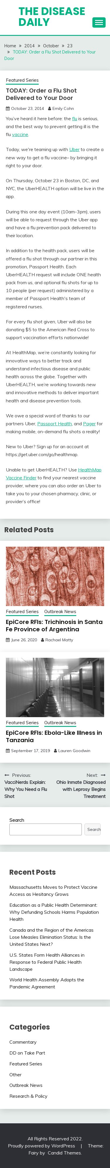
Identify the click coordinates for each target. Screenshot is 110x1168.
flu (74, 118)
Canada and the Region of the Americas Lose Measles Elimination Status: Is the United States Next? (51, 937)
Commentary (23, 1042)
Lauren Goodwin (74, 750)
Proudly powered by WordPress (42, 1146)
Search (16, 820)
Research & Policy (28, 1096)
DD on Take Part (27, 1053)
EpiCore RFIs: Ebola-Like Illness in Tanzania (54, 736)
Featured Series (22, 80)
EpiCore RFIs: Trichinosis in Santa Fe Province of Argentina (54, 625)
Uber (74, 149)
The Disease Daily (51, 17)
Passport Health (54, 423)
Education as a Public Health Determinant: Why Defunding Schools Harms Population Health (54, 912)
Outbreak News (60, 611)
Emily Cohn (63, 108)
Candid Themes (64, 1153)
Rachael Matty (59, 639)
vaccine (20, 134)
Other (15, 1074)
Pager (89, 423)
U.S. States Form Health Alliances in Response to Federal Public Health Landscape (46, 962)
